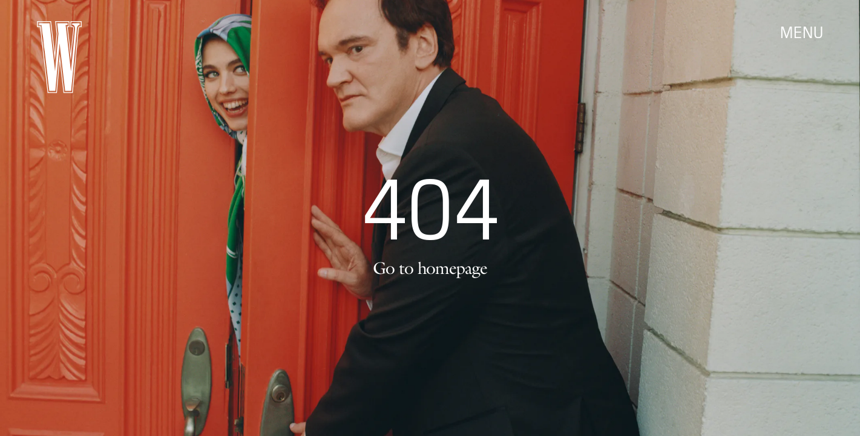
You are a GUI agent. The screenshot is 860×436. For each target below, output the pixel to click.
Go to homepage (430, 267)
